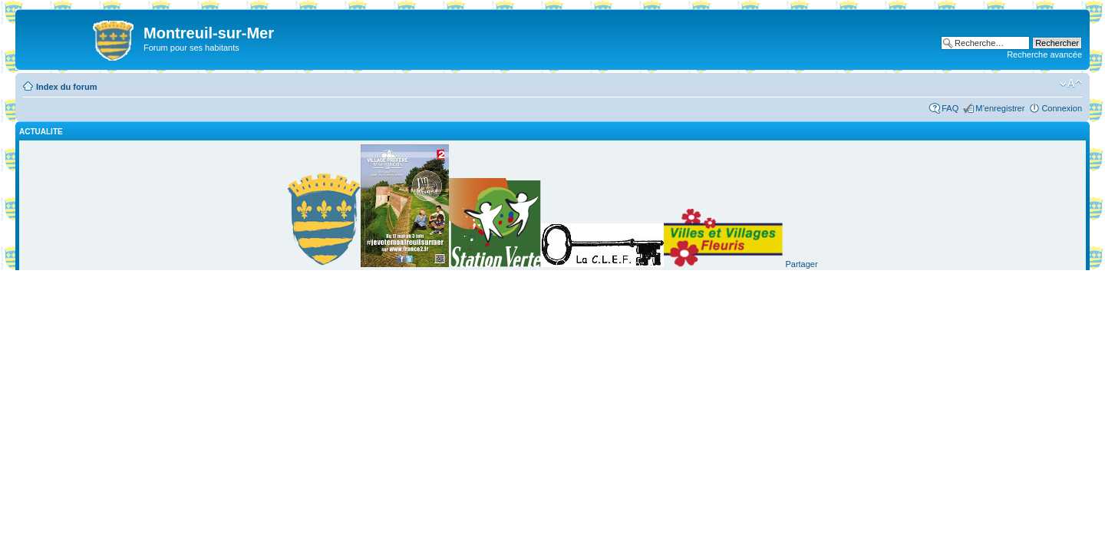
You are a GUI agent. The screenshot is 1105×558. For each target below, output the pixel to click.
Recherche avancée (1044, 54)
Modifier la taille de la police (1071, 84)
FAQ (950, 108)
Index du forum (66, 86)
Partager (801, 264)
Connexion (1061, 108)
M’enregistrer (999, 108)
